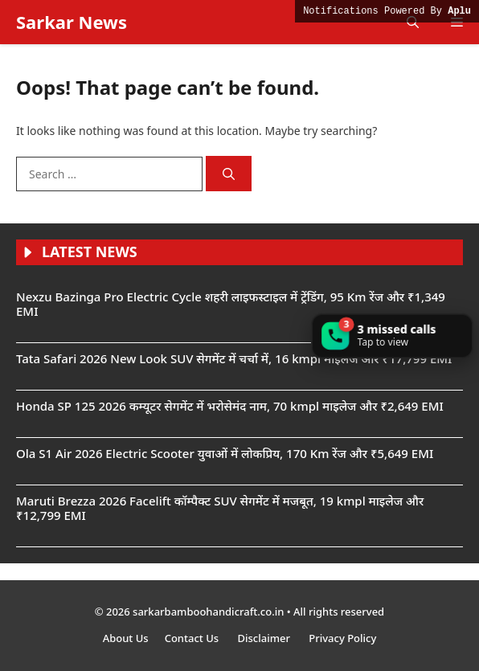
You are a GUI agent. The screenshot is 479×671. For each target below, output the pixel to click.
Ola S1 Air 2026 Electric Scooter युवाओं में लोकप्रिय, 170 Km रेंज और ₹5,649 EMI (224, 453)
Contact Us (193, 638)
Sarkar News (71, 22)
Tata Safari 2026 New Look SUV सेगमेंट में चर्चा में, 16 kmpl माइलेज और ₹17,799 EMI (234, 358)
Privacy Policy (342, 638)
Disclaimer (265, 638)
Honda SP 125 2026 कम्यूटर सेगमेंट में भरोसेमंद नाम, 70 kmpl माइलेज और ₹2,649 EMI (230, 406)
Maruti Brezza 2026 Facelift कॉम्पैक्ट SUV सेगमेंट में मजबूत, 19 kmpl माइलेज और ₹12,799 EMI (220, 508)
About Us (126, 638)
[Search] (229, 174)
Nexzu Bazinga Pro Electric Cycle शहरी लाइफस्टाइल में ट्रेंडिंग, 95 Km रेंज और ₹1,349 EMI (230, 303)
